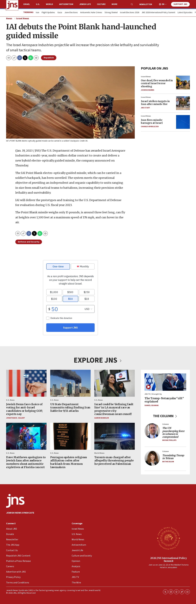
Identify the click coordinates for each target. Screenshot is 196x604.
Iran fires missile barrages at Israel (152, 121)
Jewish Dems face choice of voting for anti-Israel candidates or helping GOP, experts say (24, 409)
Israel (26, 4)
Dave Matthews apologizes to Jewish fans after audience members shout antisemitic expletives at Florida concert (26, 462)
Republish (49, 57)
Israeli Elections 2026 (129, 12)
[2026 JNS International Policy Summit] (168, 538)
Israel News (22, 18)
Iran (37, 12)
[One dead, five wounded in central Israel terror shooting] (183, 82)
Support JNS (180, 4)
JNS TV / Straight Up (153, 394)
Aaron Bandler (101, 418)
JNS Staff (145, 107)
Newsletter (145, 4)
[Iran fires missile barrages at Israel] (183, 122)
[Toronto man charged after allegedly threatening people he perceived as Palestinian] (114, 436)
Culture (101, 4)
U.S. (38, 4)
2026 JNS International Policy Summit (168, 559)
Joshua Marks (147, 90)
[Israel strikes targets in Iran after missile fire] (183, 103)
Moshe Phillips (169, 440)
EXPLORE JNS (98, 360)
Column (165, 424)
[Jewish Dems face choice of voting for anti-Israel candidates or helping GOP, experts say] (26, 383)
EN (163, 4)
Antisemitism (66, 4)
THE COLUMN (165, 416)
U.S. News (10, 400)
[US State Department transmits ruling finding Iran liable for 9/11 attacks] (70, 383)
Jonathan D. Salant (15, 418)
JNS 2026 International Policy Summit (158, 12)
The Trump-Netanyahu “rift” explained (164, 400)
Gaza (59, 12)
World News (99, 453)
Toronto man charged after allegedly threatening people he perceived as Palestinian (114, 460)
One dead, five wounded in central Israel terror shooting (157, 83)
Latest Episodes (185, 12)
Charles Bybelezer (149, 126)
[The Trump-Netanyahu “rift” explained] (165, 382)
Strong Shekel (111, 12)
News (9, 18)
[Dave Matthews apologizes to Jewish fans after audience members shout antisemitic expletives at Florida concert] (26, 436)
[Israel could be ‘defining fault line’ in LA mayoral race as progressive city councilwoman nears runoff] (114, 383)
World (49, 4)
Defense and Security (28, 241)
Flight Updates (48, 12)
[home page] (12, 5)
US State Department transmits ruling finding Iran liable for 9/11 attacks (70, 407)
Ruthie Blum (168, 461)
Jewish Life (85, 4)
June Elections (71, 12)
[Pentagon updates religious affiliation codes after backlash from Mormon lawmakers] (70, 436)
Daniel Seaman (151, 405)
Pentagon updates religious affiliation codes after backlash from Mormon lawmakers (68, 462)
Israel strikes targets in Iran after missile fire (155, 102)
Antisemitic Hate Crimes (91, 12)
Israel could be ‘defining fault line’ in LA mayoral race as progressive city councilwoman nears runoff (113, 409)
